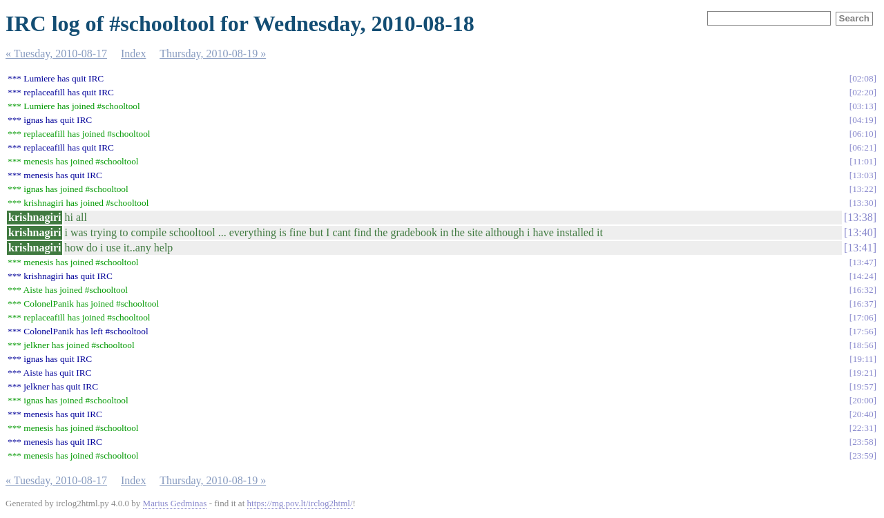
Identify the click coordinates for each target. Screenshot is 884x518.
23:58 (862, 442)
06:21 (862, 147)
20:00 (862, 400)
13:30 (862, 203)
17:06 (862, 317)
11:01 (863, 161)
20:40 (862, 414)
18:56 (862, 345)
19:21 (862, 372)
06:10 (862, 133)
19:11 (863, 359)
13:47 (862, 262)
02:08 (862, 78)
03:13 (862, 106)
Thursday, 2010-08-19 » (213, 53)
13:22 (862, 189)
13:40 (859, 232)
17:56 (862, 331)
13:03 (862, 175)
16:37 (862, 303)
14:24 (862, 276)
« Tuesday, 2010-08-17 (56, 53)
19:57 (862, 386)
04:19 (862, 120)
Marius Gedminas (175, 503)
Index (133, 53)
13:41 (859, 247)
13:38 (859, 217)
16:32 (862, 290)
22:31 (862, 428)
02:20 (862, 92)
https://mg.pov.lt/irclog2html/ (300, 503)
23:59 (862, 455)
